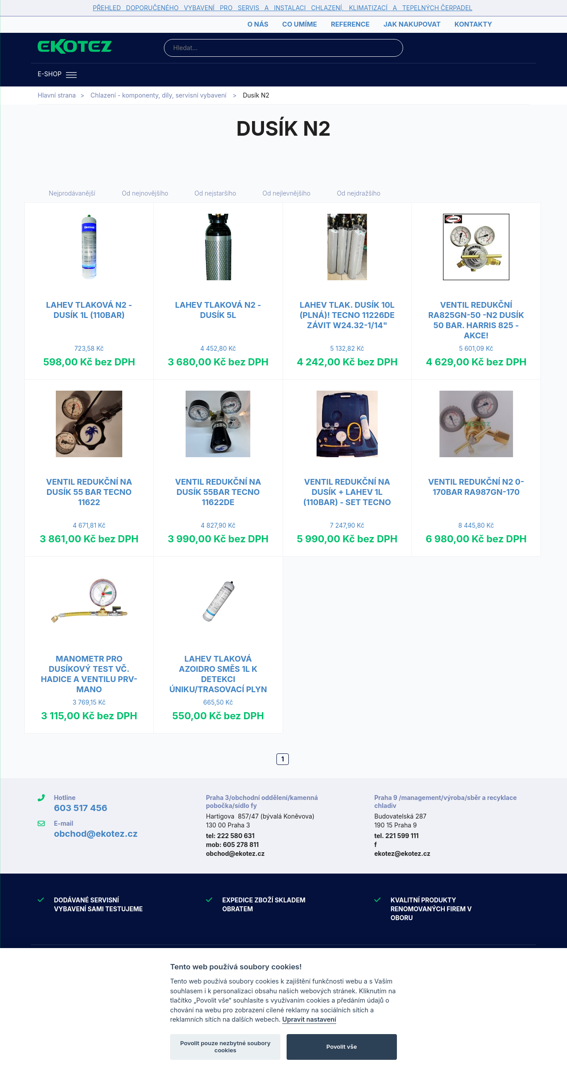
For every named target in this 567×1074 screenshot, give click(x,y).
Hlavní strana (57, 95)
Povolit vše (341, 1046)
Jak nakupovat (412, 24)
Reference (350, 24)
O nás (257, 24)
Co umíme (299, 24)
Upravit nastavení (309, 1019)
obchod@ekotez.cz (96, 833)
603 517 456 (81, 808)
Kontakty (473, 24)
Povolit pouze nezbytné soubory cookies (225, 1046)
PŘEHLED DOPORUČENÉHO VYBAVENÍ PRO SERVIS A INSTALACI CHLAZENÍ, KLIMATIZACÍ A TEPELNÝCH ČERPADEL (283, 8)
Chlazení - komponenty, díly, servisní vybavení (158, 95)
